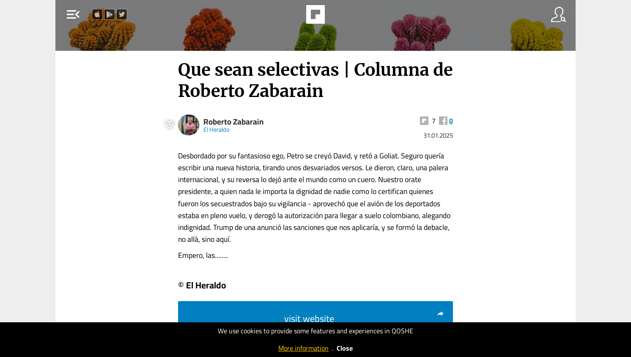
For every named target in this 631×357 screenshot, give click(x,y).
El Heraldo (216, 129)
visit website (364, 318)
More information (303, 348)
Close (345, 348)
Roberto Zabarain (233, 121)
